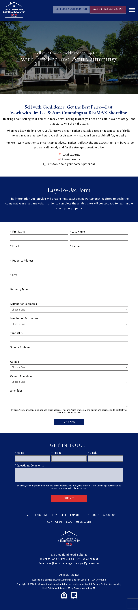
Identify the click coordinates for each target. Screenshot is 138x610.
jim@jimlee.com (89, 563)
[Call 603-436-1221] (108, 10)
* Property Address (21, 260)
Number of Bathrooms (24, 318)
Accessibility (115, 584)
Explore (75, 515)
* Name (19, 453)
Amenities (16, 390)
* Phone (75, 246)
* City (13, 275)
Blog (69, 521)
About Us (109, 515)
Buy (54, 515)
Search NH (41, 515)
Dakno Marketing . (84, 588)
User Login (83, 521)
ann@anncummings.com (62, 563)
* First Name (18, 231)
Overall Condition (21, 376)
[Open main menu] (132, 10)
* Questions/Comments (29, 465)
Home (26, 515)
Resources (92, 515)
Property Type (19, 289)
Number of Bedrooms (23, 304)
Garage (14, 361)
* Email (14, 246)
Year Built (16, 332)
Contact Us (54, 521)
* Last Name (77, 231)
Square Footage (20, 347)
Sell (63, 515)
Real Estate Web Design (56, 588)
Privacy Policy (100, 584)
